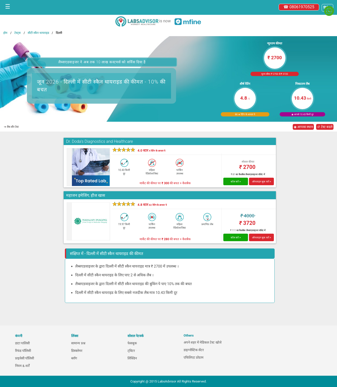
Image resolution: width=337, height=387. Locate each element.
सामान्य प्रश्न (78, 343)
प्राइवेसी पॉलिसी (24, 358)
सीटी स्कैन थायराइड (38, 33)
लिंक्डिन (132, 358)
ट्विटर (131, 351)
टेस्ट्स (17, 33)
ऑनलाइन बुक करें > (261, 181)
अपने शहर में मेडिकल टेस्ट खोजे (203, 342)
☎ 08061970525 (298, 7)
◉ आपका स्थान (303, 127)
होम (5, 33)
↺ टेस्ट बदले (324, 127)
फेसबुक (132, 343)
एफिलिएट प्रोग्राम (193, 357)
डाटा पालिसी (22, 343)
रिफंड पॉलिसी (23, 351)
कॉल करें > (236, 181)
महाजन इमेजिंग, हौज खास (85, 195)
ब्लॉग (74, 358)
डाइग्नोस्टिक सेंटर (194, 350)
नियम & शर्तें (22, 366)
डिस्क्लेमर (76, 351)
